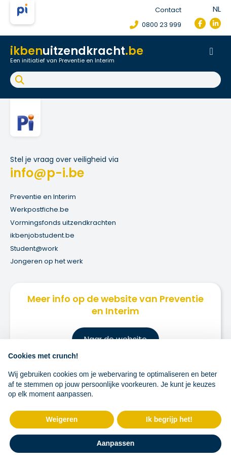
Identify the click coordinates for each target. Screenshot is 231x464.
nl (217, 9)
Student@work (34, 248)
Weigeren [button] (62, 419)
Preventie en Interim (43, 197)
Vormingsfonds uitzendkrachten (63, 222)
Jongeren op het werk (46, 261)
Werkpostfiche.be (39, 209)
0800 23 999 (155, 24)
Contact (168, 10)
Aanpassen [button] (116, 443)
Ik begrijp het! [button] (169, 419)
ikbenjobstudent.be (42, 235)
